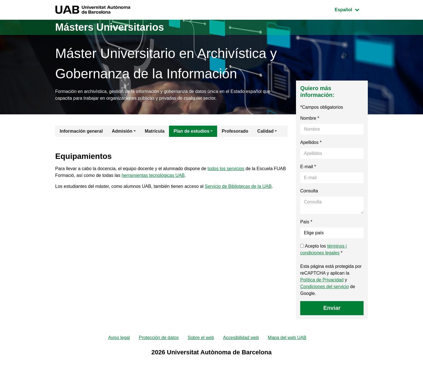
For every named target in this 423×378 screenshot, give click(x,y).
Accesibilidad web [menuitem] (241, 337)
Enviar (331, 308)
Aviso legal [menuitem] (119, 337)
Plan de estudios (191, 131)
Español (351, 9)
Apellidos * (311, 142)
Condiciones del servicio (324, 286)
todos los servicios (226, 168)
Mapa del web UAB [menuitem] (287, 337)
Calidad (265, 131)
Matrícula (154, 131)
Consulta (309, 190)
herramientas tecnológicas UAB (153, 175)
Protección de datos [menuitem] (159, 337)
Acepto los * (323, 249)
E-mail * (308, 166)
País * (306, 221)
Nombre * (309, 118)
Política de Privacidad (322, 279)
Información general (81, 131)
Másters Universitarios (109, 27)
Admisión (122, 131)
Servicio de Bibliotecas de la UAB (238, 186)
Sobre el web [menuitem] (201, 337)
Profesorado (235, 131)
